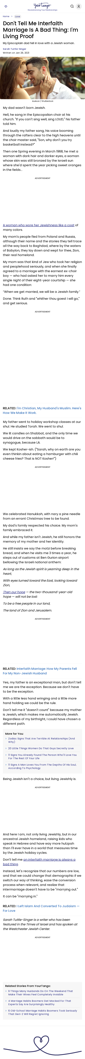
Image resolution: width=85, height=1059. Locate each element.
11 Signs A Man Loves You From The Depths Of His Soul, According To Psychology (42, 766)
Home (6, 16)
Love (17, 16)
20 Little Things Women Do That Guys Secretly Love (41, 748)
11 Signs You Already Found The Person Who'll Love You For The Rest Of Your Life (42, 756)
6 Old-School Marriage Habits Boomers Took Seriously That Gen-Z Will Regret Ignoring (42, 1012)
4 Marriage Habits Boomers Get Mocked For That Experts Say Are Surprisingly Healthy (39, 1002)
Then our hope (14, 592)
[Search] (71, 6)
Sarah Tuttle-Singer (14, 49)
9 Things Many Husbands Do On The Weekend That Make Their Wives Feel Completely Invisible (40, 993)
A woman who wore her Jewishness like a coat (38, 225)
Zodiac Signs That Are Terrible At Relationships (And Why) (41, 740)
